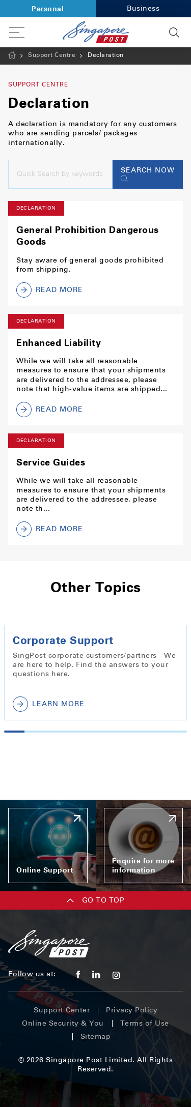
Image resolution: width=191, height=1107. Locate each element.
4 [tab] (75, 732)
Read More (49, 290)
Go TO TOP (96, 900)
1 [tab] (14, 732)
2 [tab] (34, 732)
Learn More (49, 704)
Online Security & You (63, 1023)
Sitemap (95, 1036)
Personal (48, 8)
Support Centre (51, 55)
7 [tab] (136, 732)
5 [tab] (96, 732)
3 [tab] (55, 732)
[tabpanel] (95, 672)
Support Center (62, 1010)
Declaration (106, 55)
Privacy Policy (131, 1010)
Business (143, 8)
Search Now (148, 174)
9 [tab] (177, 732)
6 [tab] (115, 732)
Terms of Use (144, 1023)
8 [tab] (156, 732)
